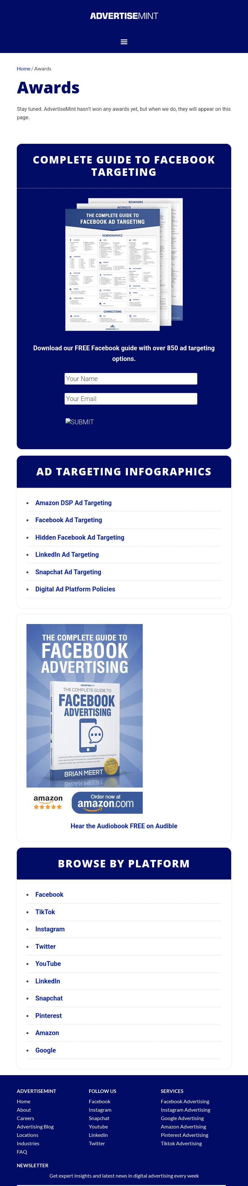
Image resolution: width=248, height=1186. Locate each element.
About (24, 1110)
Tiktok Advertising (181, 1143)
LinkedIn (47, 981)
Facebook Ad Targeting (69, 520)
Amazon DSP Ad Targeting (73, 503)
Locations (27, 1135)
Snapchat (49, 998)
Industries (28, 1143)
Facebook (49, 894)
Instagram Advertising (185, 1110)
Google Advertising (182, 1118)
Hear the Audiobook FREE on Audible (124, 826)
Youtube (98, 1126)
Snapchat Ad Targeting (68, 572)
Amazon (47, 1033)
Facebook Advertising (185, 1101)
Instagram (50, 929)
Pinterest (48, 1016)
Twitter (45, 946)
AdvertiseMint (124, 15)
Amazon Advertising (183, 1126)
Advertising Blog (35, 1126)
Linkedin (98, 1135)
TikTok (45, 912)
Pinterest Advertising (184, 1135)
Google (45, 1050)
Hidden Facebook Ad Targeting (79, 537)
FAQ (22, 1152)
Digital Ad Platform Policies (75, 589)
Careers (25, 1118)
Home (23, 1101)
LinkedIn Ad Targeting (67, 554)
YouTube (48, 964)
